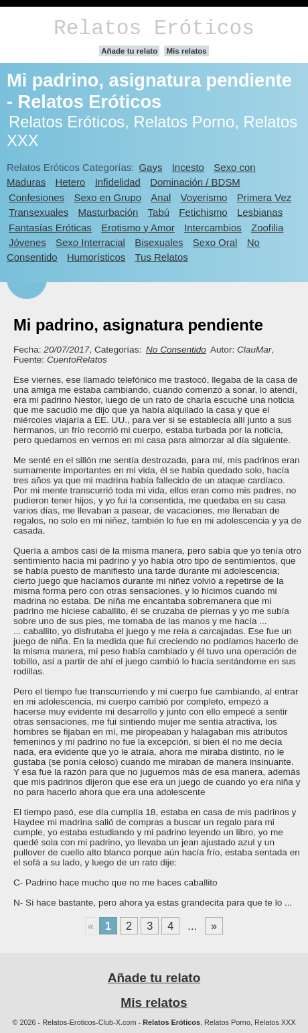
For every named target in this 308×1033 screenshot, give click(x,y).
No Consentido (176, 350)
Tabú (158, 212)
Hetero (71, 182)
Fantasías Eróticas (50, 227)
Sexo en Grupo (107, 197)
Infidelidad (118, 182)
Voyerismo (204, 197)
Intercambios (213, 227)
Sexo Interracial (90, 242)
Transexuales (38, 212)
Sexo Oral (215, 242)
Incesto (188, 167)
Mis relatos (186, 51)
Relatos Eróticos (154, 28)
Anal (161, 197)
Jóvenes (27, 242)
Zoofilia (267, 227)
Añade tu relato (129, 51)
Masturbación (108, 212)
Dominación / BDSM (195, 182)
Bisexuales (159, 242)
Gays (150, 167)
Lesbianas (260, 212)
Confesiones (36, 197)
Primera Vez (264, 197)
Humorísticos (96, 257)
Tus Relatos (161, 257)
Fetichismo (203, 212)
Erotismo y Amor (138, 227)
